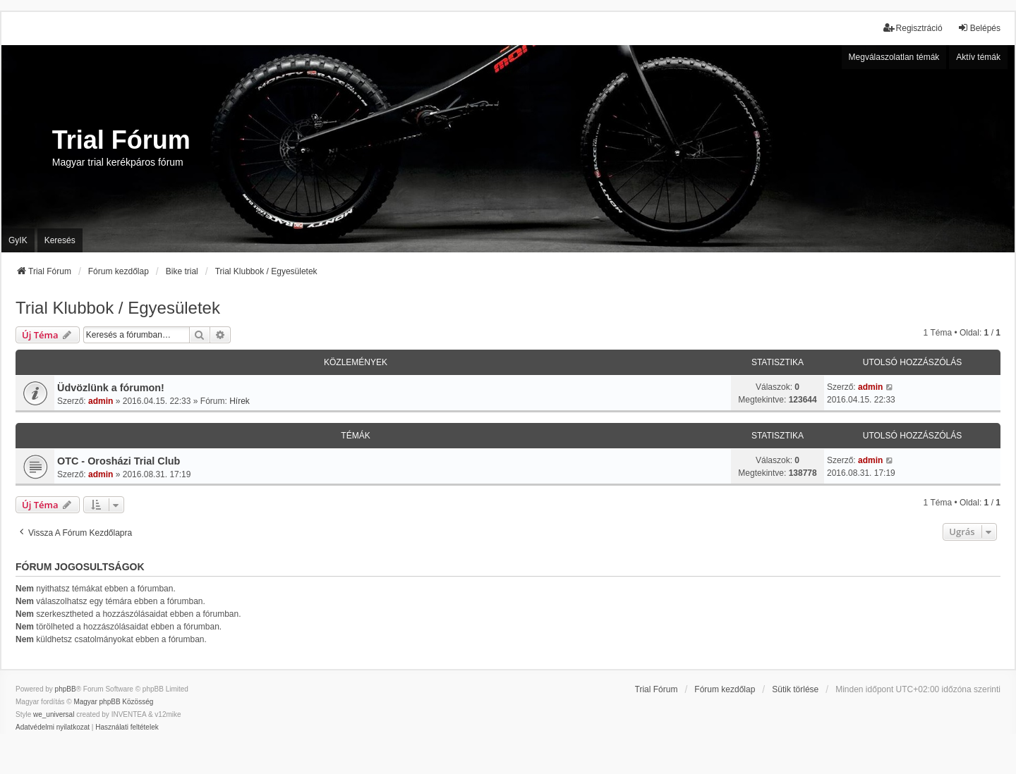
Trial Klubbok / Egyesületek (118, 307)
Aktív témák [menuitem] (978, 57)
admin (100, 401)
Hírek (239, 401)
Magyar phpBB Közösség (113, 702)
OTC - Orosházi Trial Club (118, 461)
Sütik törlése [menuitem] (795, 689)
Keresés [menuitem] (59, 240)
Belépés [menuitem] (978, 28)
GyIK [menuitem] (18, 240)
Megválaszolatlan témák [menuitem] (894, 57)
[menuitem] (53, 727)
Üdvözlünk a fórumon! (110, 387)
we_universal (53, 714)
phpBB (65, 689)
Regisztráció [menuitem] (913, 28)
